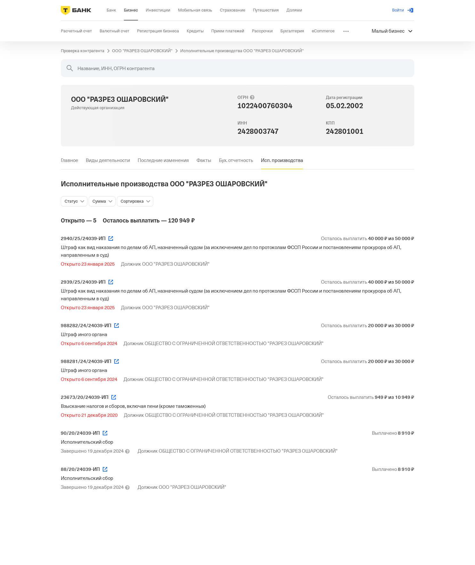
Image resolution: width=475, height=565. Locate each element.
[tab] (69, 160)
